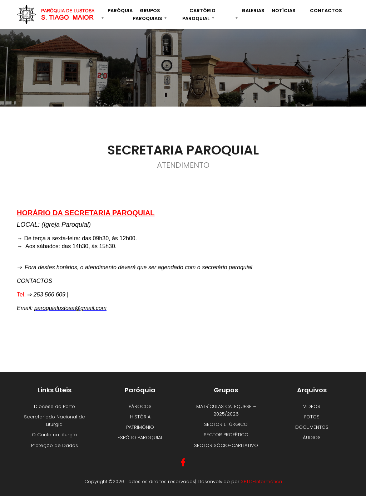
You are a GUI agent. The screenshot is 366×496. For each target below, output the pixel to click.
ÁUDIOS (312, 437)
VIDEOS (311, 406)
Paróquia (120, 10)
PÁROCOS (140, 406)
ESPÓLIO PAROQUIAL (140, 437)
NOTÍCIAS (284, 10)
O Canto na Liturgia (54, 434)
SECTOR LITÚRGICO (226, 424)
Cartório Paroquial (199, 14)
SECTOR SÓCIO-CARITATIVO (226, 445)
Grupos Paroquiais (148, 14)
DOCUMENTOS (311, 427)
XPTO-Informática (261, 481)
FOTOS (312, 416)
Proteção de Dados (54, 445)
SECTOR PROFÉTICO (226, 434)
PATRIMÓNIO (140, 427)
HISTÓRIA (140, 416)
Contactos (326, 10)
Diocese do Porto (54, 406)
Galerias (253, 10)
